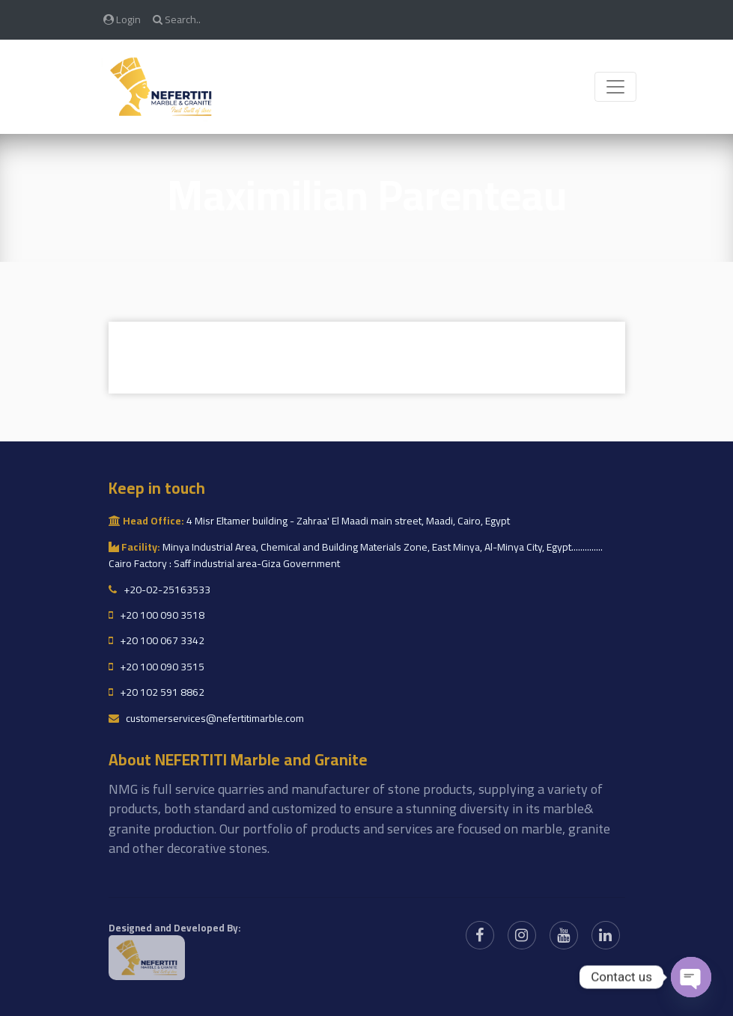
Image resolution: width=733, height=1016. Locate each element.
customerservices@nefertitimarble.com (206, 718)
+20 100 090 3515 (156, 666)
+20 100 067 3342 (156, 640)
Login (122, 19)
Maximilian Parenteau (367, 195)
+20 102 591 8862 (156, 692)
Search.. (177, 19)
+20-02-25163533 (159, 589)
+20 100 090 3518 (156, 615)
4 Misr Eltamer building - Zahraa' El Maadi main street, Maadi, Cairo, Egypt (309, 520)
